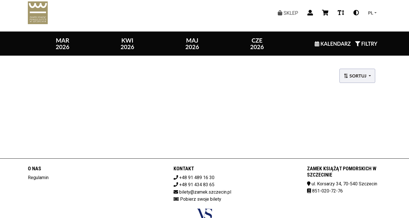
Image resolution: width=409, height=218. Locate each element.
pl (370, 12)
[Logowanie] (310, 13)
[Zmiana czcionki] (341, 12)
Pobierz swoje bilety (200, 199)
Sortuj (355, 75)
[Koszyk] (325, 13)
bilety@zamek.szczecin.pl (205, 192)
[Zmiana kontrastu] (356, 12)
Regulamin (38, 177)
